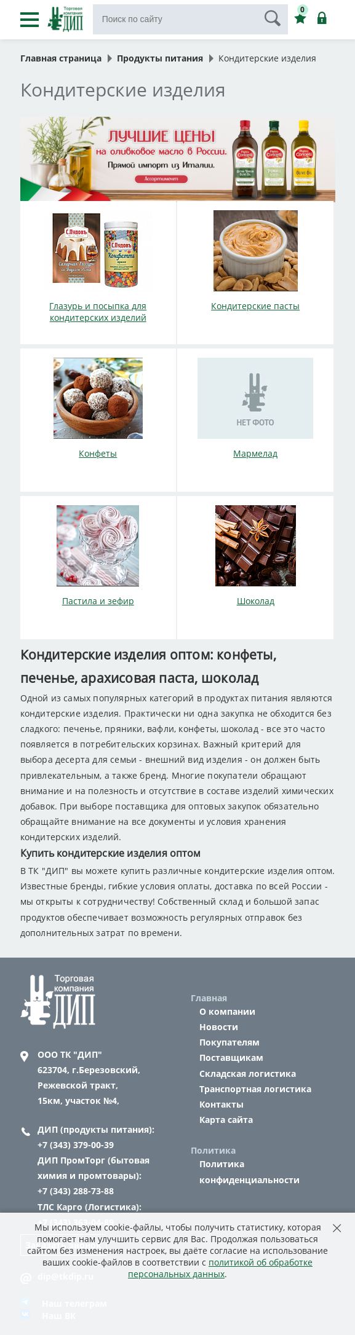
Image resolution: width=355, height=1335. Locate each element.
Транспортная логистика (255, 1089)
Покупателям (229, 1042)
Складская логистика (247, 1073)
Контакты (221, 1104)
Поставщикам (231, 1057)
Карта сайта (226, 1119)
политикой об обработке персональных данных (220, 1268)
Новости (218, 1027)
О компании (227, 1011)
